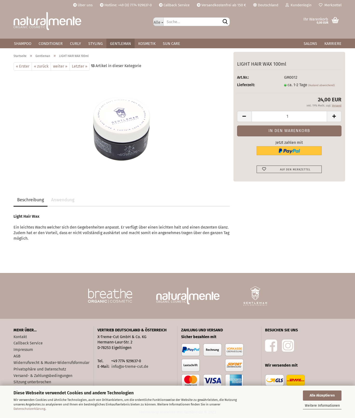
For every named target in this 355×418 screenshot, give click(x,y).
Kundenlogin (299, 5)
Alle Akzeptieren (322, 395)
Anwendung (62, 199)
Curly (75, 43)
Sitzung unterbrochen (32, 382)
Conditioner (51, 43)
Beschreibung (30, 199)
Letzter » (79, 66)
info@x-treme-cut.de (129, 366)
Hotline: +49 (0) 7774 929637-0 (126, 5)
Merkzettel (330, 5)
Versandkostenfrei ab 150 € (221, 5)
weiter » (60, 66)
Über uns (83, 5)
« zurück (41, 66)
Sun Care (171, 43)
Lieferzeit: (246, 85)
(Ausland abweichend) (321, 85)
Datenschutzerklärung (29, 409)
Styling (95, 43)
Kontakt (20, 336)
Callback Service (174, 5)
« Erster (22, 66)
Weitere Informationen (322, 406)
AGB (17, 356)
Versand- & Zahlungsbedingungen (43, 375)
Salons (310, 43)
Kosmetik (147, 43)
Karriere (332, 43)
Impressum (23, 349)
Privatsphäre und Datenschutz (40, 369)
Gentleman (120, 43)
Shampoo (22, 43)
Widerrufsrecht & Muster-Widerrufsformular (51, 362)
